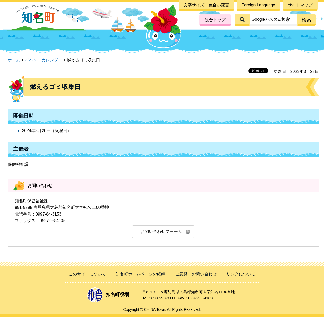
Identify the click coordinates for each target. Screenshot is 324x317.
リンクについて (240, 274)
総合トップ (215, 20)
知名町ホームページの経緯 (140, 274)
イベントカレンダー (43, 60)
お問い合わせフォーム (161, 231)
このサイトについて (87, 274)
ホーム (14, 60)
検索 (307, 20)
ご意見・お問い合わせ (196, 274)
